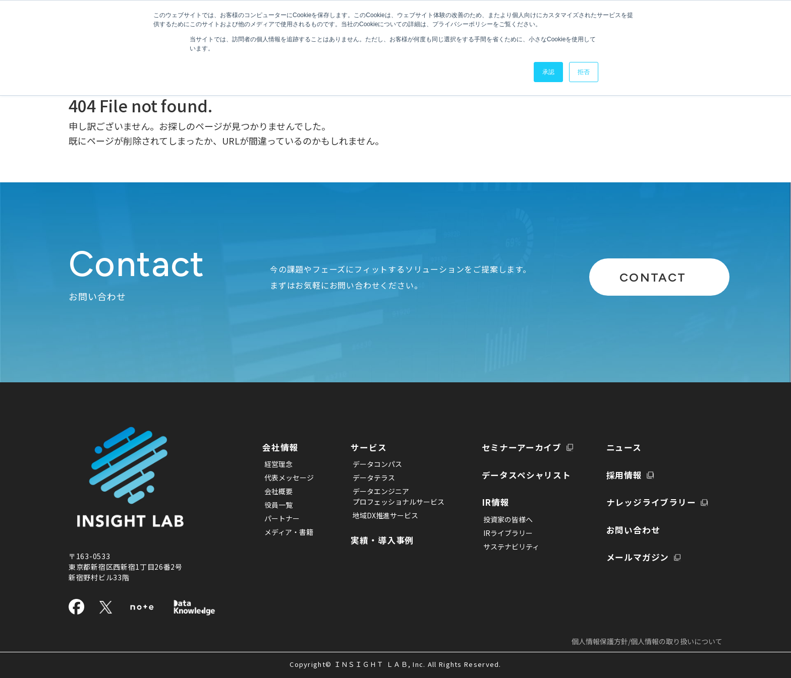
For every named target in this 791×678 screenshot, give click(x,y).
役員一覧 (278, 504)
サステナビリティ (498, 518)
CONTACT (636, 276)
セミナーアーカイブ (391, 566)
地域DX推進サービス (379, 515)
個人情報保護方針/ (647, 641)
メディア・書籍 (288, 531)
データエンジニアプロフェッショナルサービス (392, 496)
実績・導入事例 (381, 539)
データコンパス (371, 463)
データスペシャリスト (520, 447)
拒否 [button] (584, 72)
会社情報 (284, 447)
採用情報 (622, 447)
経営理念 (278, 463)
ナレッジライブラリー (652, 474)
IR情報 (485, 474)
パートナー (282, 518)
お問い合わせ (632, 501)
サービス (366, 447)
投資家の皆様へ (495, 491)
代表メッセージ (289, 477)
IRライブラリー (495, 504)
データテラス (367, 477)
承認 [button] (548, 72)
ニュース (490, 542)
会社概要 (278, 491)
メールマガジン (637, 527)
